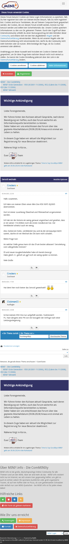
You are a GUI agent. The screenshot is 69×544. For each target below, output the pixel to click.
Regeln (49, 36)
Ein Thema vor (27, 333)
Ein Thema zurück (10, 333)
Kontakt (6, 526)
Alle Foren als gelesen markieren (16, 505)
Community (5, 36)
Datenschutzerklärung (9, 38)
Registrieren (23, 74)
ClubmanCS (13, 301)
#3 (66, 310)
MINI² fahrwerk (9, 90)
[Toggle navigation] (63, 3)
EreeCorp (28, 540)
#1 (66, 194)
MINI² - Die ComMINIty (10, 82)
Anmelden (8, 74)
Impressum (24, 520)
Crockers (11, 185)
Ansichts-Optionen (60, 180)
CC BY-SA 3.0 (47, 540)
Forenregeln (8, 520)
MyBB (34, 538)
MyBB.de (20, 538)
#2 (66, 282)
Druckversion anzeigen (12, 346)
